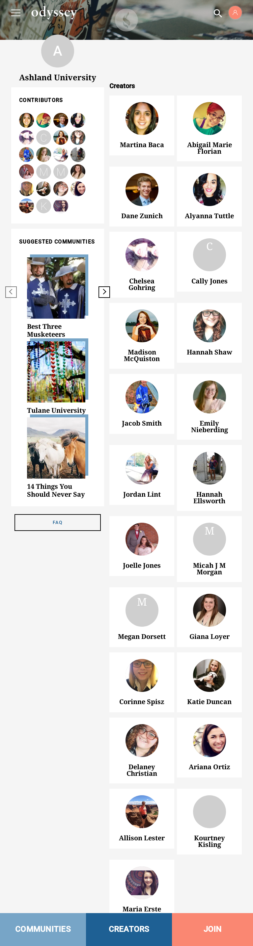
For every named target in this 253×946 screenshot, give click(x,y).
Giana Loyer (209, 610)
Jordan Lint (142, 468)
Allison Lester (142, 811)
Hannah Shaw (77, 137)
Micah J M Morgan (43, 172)
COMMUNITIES (43, 929)
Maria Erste (142, 882)
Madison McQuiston (142, 325)
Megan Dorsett (60, 172)
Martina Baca (142, 118)
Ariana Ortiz (209, 740)
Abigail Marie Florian (209, 118)
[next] (104, 292)
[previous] (11, 292)
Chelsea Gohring (26, 137)
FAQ (58, 522)
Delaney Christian (142, 740)
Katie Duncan (209, 675)
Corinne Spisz (142, 675)
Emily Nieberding (209, 397)
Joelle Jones (142, 539)
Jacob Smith (142, 397)
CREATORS (129, 929)
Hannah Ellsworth (209, 468)
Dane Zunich (142, 189)
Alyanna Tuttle (209, 189)
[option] (57, 297)
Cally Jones (43, 138)
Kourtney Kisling (43, 205)
